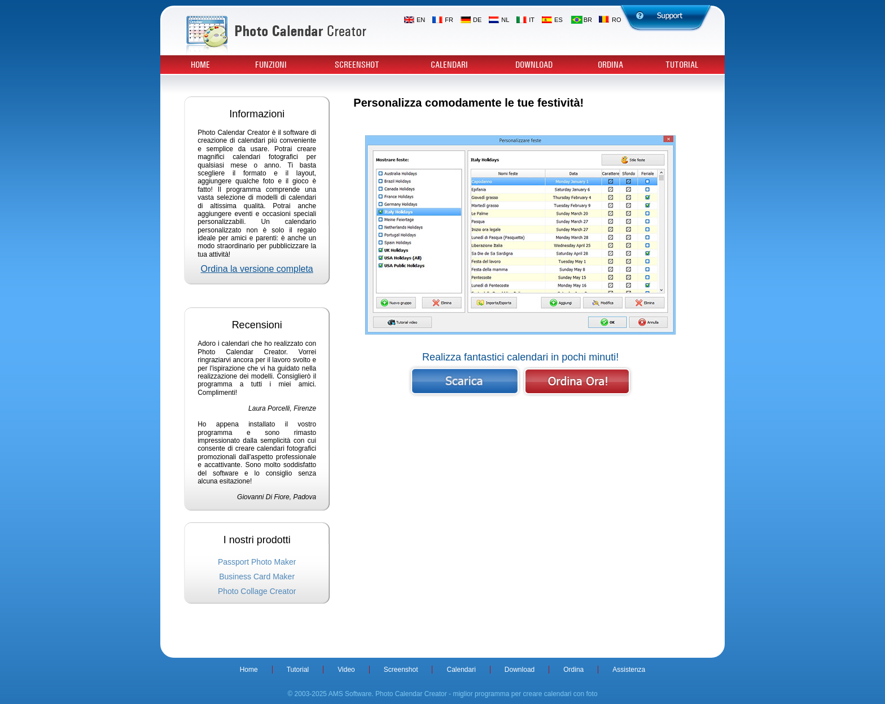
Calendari (449, 65)
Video (346, 670)
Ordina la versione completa (257, 269)
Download (534, 65)
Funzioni (271, 65)
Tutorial (681, 65)
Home (200, 65)
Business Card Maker (257, 576)
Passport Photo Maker (257, 561)
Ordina (610, 65)
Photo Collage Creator (257, 591)
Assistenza (628, 670)
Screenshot (357, 65)
